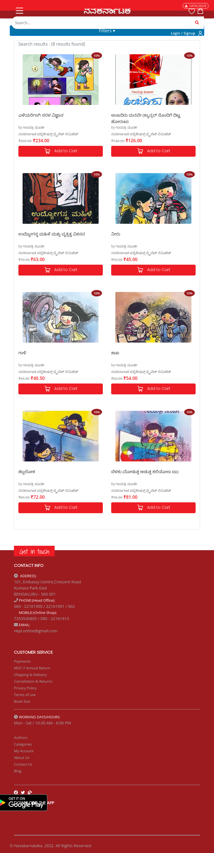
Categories (23, 744)
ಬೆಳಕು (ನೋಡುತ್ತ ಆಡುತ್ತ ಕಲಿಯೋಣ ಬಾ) (144, 471)
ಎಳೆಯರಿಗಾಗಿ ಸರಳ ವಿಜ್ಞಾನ (41, 115)
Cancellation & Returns (33, 681)
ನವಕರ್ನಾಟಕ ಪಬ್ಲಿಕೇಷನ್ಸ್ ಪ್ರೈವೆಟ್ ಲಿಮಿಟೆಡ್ (48, 134)
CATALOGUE (195, 6)
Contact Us (23, 764)
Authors (20, 737)
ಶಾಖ (115, 352)
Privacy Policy (25, 687)
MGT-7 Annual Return (32, 667)
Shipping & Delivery (30, 674)
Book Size (22, 701)
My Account (24, 750)
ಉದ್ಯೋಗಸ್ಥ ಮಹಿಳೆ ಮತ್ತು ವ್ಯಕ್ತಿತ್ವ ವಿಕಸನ (51, 234)
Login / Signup (183, 33)
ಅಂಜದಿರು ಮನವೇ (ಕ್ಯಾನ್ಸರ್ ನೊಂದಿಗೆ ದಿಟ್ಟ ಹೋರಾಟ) (145, 118)
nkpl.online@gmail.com (35, 630)
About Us (22, 757)
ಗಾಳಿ (22, 352)
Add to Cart (60, 151)
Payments (22, 661)
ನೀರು (115, 234)
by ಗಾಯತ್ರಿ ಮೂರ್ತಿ (31, 127)
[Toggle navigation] (18, 9)
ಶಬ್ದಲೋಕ (26, 471)
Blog (17, 770)
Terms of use (25, 694)
